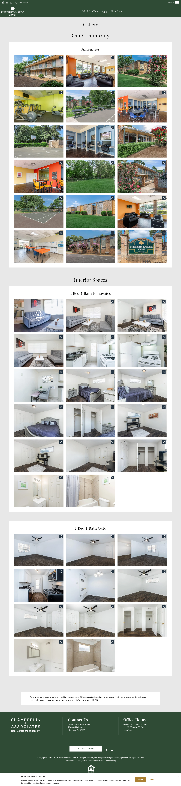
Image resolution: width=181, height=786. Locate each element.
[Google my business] (112, 751)
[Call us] (21, 3)
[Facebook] (106, 751)
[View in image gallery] (61, 57)
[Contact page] (7, 3)
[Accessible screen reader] (3, 3)
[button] (38, 315)
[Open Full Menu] (173, 3)
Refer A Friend (86, 748)
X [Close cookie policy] (178, 776)
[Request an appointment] (11, 3)
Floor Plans (116, 11)
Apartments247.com (67, 757)
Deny (151, 780)
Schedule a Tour (90, 11)
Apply (104, 11)
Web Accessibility (96, 760)
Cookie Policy (110, 760)
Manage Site (82, 760)
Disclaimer (70, 760)
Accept (140, 780)
